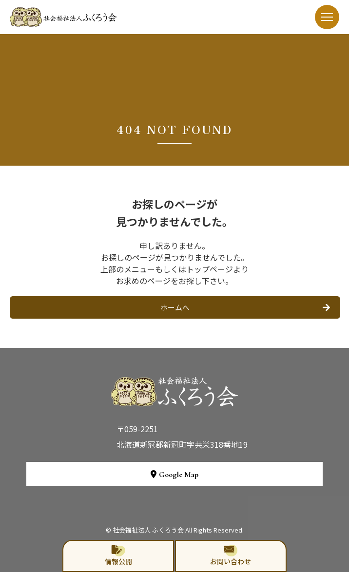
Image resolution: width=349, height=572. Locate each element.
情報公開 (118, 555)
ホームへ (175, 307)
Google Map (174, 474)
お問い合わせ (230, 555)
